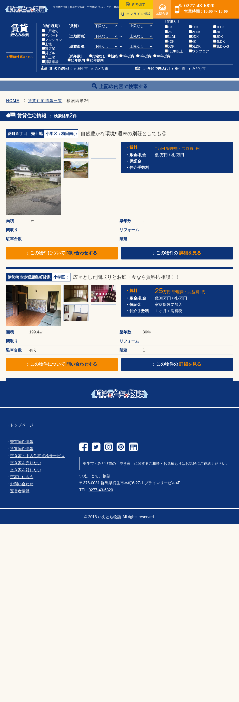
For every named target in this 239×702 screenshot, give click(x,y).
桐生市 (83, 69)
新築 (113, 56)
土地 (47, 44)
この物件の (177, 252)
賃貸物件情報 (21, 449)
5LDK (194, 46)
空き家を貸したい (25, 470)
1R (168, 27)
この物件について (62, 252)
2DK (194, 37)
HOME (12, 101)
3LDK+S (221, 46)
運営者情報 (20, 491)
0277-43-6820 (101, 490)
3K (216, 32)
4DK (169, 41)
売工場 (48, 57)
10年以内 (161, 56)
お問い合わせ (21, 484)
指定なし (97, 56)
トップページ (21, 425)
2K (168, 32)
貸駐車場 (50, 62)
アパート (50, 35)
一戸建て (50, 31)
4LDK (219, 41)
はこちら (21, 57)
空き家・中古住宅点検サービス (37, 456)
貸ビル (48, 53)
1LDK (219, 27)
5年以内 (143, 56)
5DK (169, 46)
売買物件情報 (21, 442)
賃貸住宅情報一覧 (45, 101)
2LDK (194, 32)
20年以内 (95, 60)
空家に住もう (21, 477)
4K (192, 41)
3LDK (170, 37)
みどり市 (101, 69)
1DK (194, 27)
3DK (218, 37)
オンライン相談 (136, 14)
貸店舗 (48, 49)
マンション (52, 40)
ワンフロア (199, 51)
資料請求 (136, 4)
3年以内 (127, 56)
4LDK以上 (174, 51)
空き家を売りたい (25, 463)
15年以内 (76, 60)
